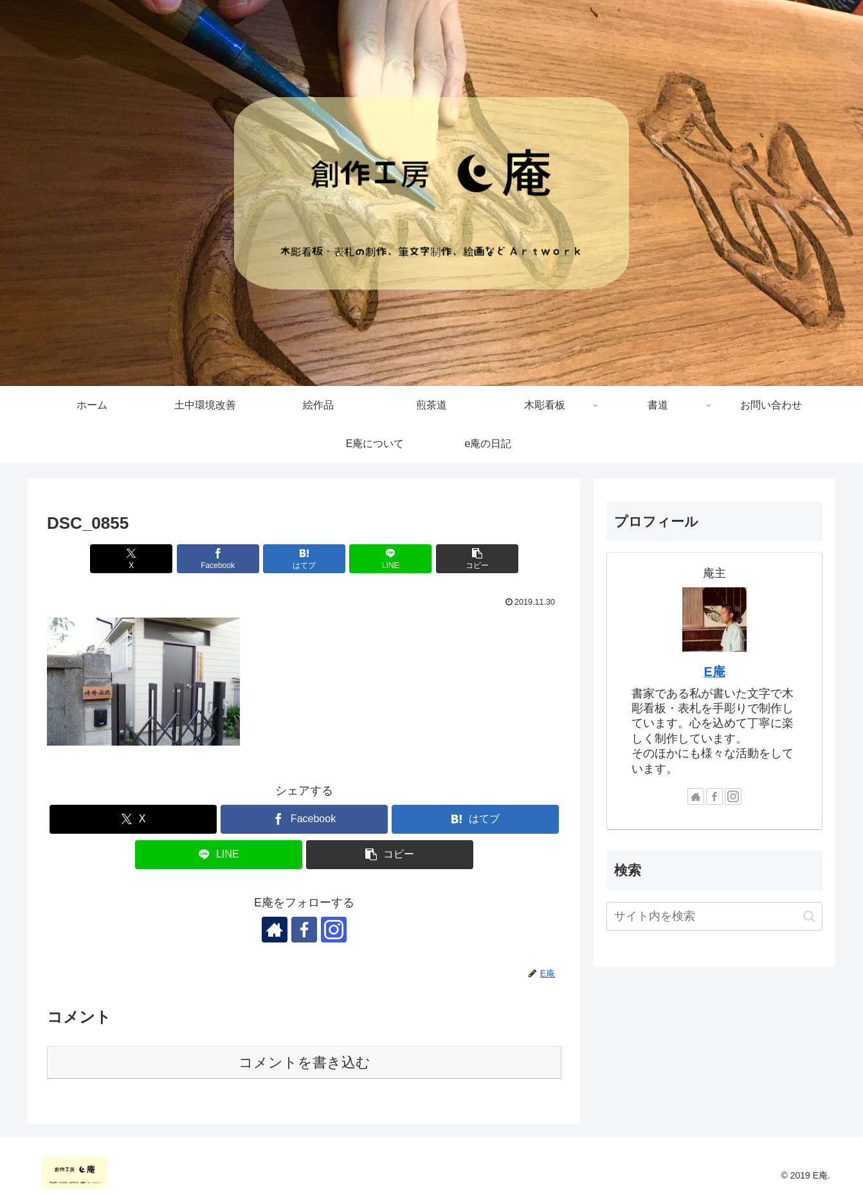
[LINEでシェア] (390, 558)
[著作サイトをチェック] (274, 929)
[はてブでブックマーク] (304, 558)
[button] (477, 558)
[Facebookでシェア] (218, 558)
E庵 (714, 672)
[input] (714, 916)
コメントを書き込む (304, 1062)
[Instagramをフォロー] (334, 929)
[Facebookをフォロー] (304, 929)
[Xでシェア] (131, 558)
